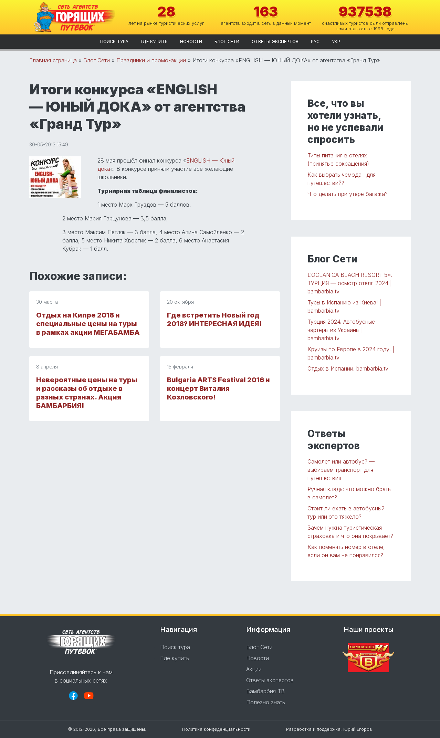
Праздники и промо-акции (151, 60)
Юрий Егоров (357, 729)
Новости (191, 41)
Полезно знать (265, 702)
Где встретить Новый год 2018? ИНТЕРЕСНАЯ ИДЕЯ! (214, 319)
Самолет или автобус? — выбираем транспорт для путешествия (341, 469)
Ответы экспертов (275, 41)
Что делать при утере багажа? (347, 193)
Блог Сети (226, 41)
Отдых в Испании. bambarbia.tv (347, 368)
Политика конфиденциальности (216, 729)
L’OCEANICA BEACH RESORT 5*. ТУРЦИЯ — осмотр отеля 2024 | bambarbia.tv (349, 283)
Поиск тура (114, 41)
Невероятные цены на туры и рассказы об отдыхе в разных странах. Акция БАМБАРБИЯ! (86, 393)
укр (336, 41)
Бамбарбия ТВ (265, 691)
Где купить (154, 41)
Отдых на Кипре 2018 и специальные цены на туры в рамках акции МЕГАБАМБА (88, 323)
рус (315, 41)
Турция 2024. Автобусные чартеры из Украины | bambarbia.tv (341, 330)
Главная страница (53, 60)
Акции (254, 669)
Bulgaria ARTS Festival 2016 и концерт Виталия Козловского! (218, 388)
